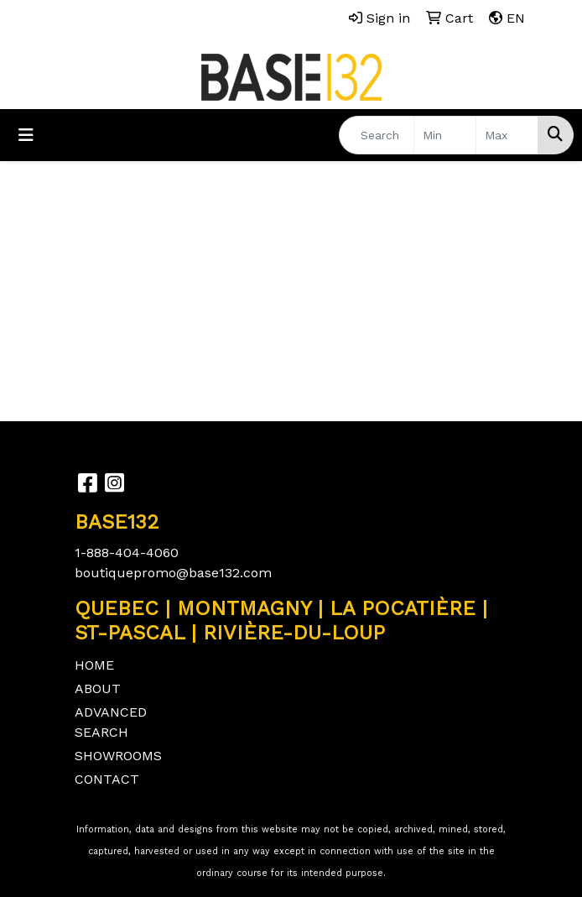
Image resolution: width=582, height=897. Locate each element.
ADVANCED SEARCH (111, 722)
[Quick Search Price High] (506, 135)
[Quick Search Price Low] (444, 135)
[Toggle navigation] (26, 135)
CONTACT (107, 779)
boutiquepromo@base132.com (173, 573)
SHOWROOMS (118, 756)
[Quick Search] (376, 135)
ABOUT (98, 688)
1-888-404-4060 (127, 553)
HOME (94, 665)
